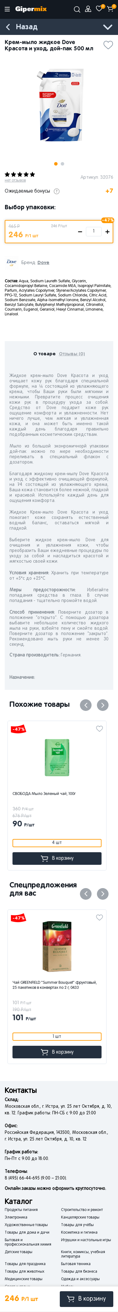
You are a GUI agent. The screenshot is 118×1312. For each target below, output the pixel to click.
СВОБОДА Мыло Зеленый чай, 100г (46, 794)
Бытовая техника (76, 1264)
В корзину (86, 1299)
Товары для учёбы (77, 1225)
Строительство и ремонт (82, 1210)
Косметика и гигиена (79, 1233)
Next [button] (103, 705)
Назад (26, 27)
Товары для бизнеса (79, 1272)
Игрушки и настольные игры (86, 1240)
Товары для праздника (25, 1264)
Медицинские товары (23, 1279)
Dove (43, 262)
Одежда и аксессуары (80, 1279)
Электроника (16, 1217)
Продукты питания (21, 1210)
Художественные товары (26, 1225)
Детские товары (18, 1252)
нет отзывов (15, 181)
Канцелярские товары (80, 1217)
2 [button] (62, 164)
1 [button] (56, 164)
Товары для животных (24, 1272)
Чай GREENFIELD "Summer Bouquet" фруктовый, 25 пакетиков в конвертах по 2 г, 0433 (56, 985)
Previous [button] (86, 705)
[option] (59, 106)
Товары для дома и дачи (27, 1233)
